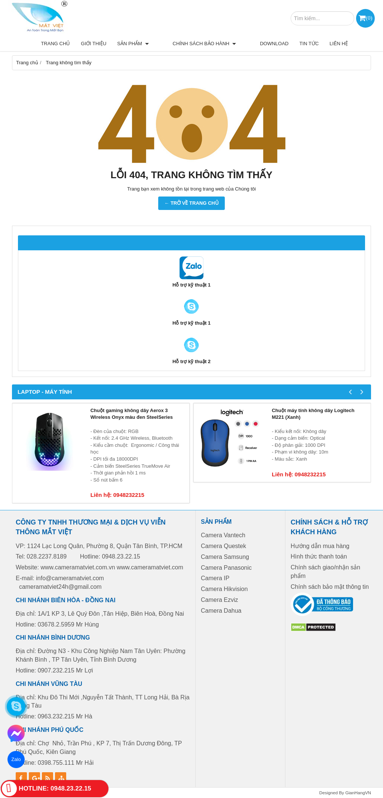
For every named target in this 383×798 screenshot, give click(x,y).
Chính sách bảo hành (217, 43)
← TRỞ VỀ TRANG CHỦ (191, 203)
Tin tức (309, 43)
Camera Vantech (223, 535)
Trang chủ (81, 43)
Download (274, 43)
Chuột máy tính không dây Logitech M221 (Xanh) (313, 414)
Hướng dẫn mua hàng (320, 546)
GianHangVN (358, 792)
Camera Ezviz (220, 600)
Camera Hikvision (224, 589)
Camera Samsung (225, 557)
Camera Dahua (221, 610)
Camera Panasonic (226, 568)
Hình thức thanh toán (319, 556)
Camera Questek (223, 546)
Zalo (16, 759)
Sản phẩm (159, 43)
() (369, 18)
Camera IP (215, 578)
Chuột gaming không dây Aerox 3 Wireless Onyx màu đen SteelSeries (132, 414)
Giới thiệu (119, 43)
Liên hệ (339, 43)
